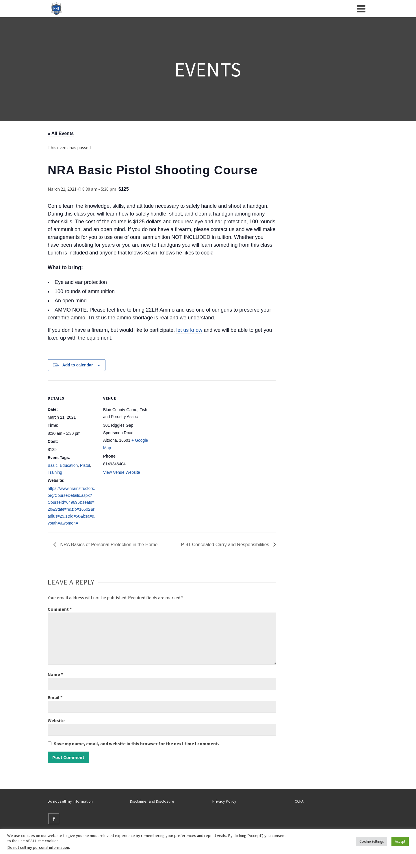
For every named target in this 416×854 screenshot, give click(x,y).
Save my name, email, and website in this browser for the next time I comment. (136, 743)
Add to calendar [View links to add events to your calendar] (77, 365)
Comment (60, 609)
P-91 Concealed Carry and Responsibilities (226, 544)
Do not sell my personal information (38, 847)
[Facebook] (53, 818)
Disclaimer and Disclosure (152, 801)
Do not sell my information (70, 801)
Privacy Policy (224, 801)
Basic (52, 465)
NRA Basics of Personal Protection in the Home (108, 544)
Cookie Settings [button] (371, 841)
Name (55, 674)
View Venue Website (121, 472)
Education (69, 465)
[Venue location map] (189, 420)
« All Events (61, 133)
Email (55, 697)
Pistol (85, 465)
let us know (189, 330)
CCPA (299, 801)
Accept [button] (400, 841)
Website (56, 720)
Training (55, 472)
